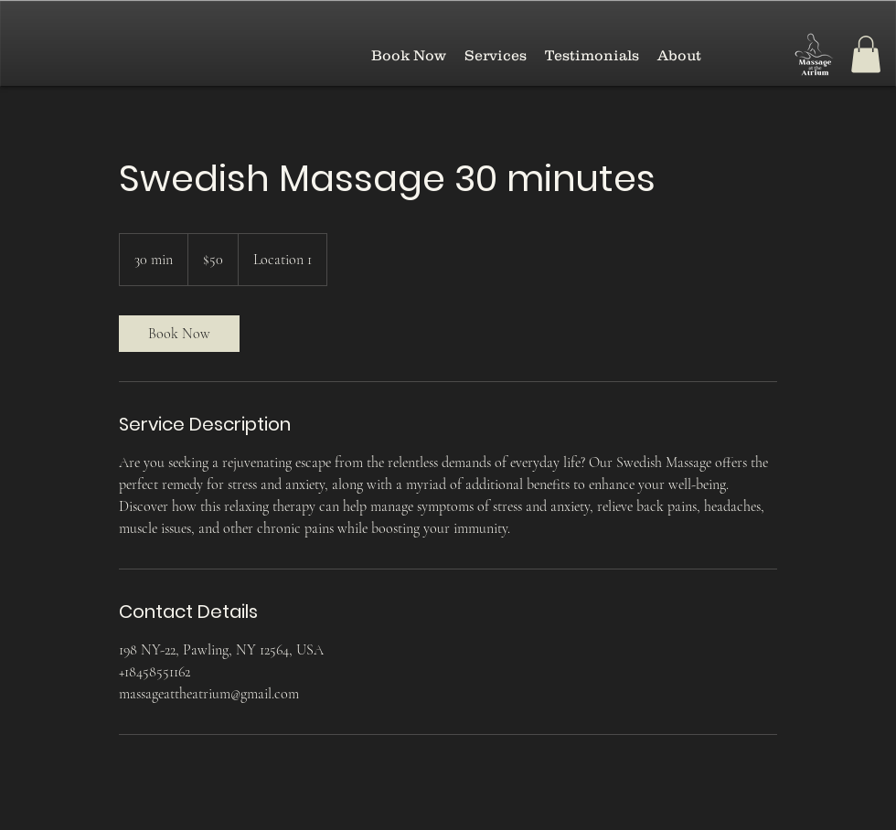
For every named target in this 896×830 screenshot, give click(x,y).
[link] (179, 333)
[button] (865, 54)
